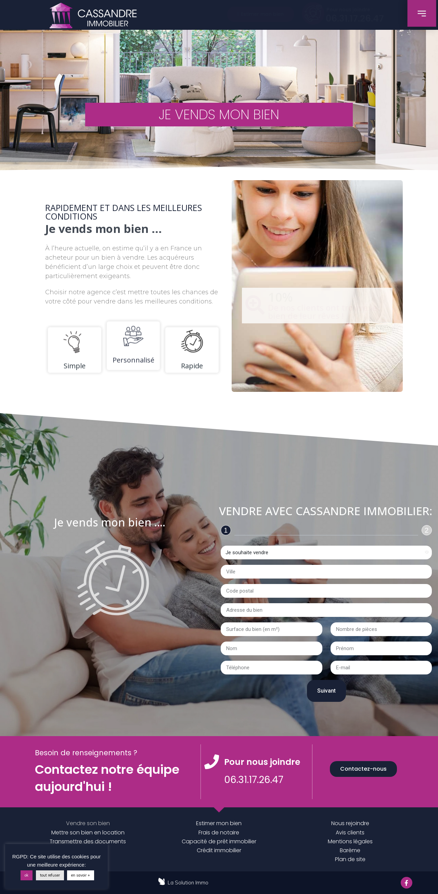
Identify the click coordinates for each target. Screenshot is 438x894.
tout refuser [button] (50, 875)
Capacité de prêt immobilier (219, 841)
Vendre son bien (88, 823)
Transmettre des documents (88, 841)
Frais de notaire (218, 832)
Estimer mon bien (219, 823)
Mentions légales (350, 841)
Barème (350, 850)
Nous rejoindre (350, 823)
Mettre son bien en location (88, 832)
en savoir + (80, 875)
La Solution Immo (188, 882)
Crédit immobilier (219, 850)
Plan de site (350, 859)
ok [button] (26, 875)
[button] (260, 14)
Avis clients (350, 832)
